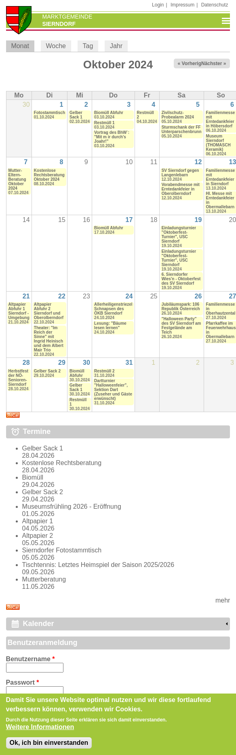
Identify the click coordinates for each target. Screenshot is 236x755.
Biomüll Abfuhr (108, 112)
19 (198, 219)
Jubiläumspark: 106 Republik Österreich (181, 306)
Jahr (116, 45)
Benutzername (30, 659)
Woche (56, 45)
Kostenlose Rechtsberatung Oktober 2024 (49, 175)
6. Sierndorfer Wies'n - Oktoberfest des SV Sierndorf (181, 279)
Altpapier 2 (37, 535)
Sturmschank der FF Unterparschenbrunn (182, 129)
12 (198, 162)
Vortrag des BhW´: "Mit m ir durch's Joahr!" (111, 137)
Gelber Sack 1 (76, 114)
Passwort (22, 682)
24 (129, 296)
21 (26, 296)
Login (158, 5)
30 (86, 362)
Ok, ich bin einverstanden (49, 747)
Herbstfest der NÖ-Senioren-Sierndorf (18, 378)
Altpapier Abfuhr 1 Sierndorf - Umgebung (19, 311)
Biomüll (32, 477)
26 (198, 296)
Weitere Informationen (40, 731)
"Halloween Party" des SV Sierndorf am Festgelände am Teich (181, 325)
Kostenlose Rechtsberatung (62, 462)
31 (129, 362)
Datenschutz (214, 5)
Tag (88, 45)
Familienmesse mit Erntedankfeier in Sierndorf (220, 177)
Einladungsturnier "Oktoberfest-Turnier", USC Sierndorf (179, 234)
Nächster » (213, 63)
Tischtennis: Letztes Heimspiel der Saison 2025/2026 (98, 564)
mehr (222, 600)
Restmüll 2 (104, 371)
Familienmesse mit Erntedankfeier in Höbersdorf (220, 119)
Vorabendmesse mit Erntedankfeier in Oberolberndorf (181, 189)
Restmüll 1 (104, 123)
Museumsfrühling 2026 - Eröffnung (71, 506)
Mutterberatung (44, 579)
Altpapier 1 (37, 521)
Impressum (182, 5)
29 (61, 362)
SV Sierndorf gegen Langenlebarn (180, 172)
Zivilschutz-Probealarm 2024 (178, 114)
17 (129, 219)
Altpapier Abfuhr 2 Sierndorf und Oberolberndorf (48, 311)
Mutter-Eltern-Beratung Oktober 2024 (17, 179)
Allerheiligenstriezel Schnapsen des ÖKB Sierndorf (113, 308)
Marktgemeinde (67, 16)
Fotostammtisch (49, 112)
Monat (22, 45)
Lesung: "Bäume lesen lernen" (110, 325)
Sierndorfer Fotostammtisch (62, 550)
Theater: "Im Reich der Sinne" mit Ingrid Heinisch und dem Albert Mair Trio (48, 339)
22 (61, 296)
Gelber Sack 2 (47, 371)
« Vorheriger (192, 63)
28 (26, 362)
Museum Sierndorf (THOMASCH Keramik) (218, 143)
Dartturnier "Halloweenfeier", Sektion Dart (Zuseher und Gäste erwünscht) (113, 390)
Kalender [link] (38, 624)
